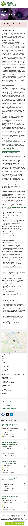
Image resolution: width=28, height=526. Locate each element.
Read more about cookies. (19, 521)
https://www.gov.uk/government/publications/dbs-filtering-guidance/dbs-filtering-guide (14, 142)
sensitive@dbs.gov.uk (14, 181)
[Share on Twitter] (7, 414)
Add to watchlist (7, 401)
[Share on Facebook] (3, 414)
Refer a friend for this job (9, 408)
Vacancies (4, 11)
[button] (14, 341)
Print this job (6, 405)
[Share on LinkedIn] (11, 414)
